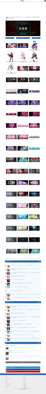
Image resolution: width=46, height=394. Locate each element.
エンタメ (7, 377)
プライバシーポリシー (8, 385)
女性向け (25, 380)
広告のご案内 (25, 385)
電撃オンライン (7, 258)
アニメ (24, 377)
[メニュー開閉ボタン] (45, 0)
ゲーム (10, 258)
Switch (6, 380)
